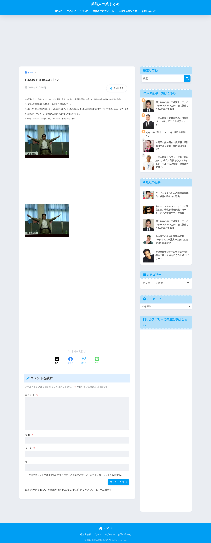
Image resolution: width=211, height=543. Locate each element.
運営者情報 (85, 534)
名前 (29, 434)
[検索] (187, 78)
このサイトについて (77, 11)
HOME (58, 11)
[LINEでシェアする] (97, 361)
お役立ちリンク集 (127, 11)
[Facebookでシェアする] (70, 361)
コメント (31, 394)
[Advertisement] (105, 40)
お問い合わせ (149, 11)
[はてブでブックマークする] (83, 361)
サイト (28, 462)
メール (30, 448)
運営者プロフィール (103, 11)
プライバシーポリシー (104, 534)
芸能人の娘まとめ (105, 4)
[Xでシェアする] (57, 361)
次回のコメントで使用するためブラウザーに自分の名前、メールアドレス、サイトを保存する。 (76, 475)
